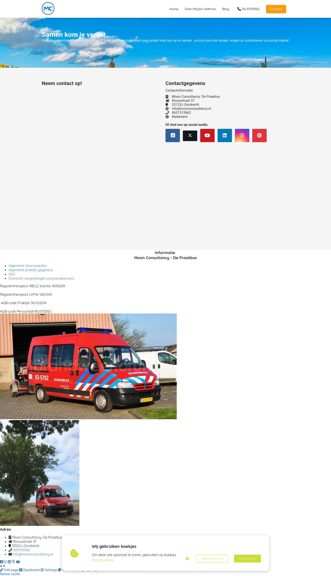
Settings (49, 570)
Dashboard (29, 570)
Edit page (9, 570)
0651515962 (21, 550)
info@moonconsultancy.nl (33, 554)
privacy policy (103, 560)
